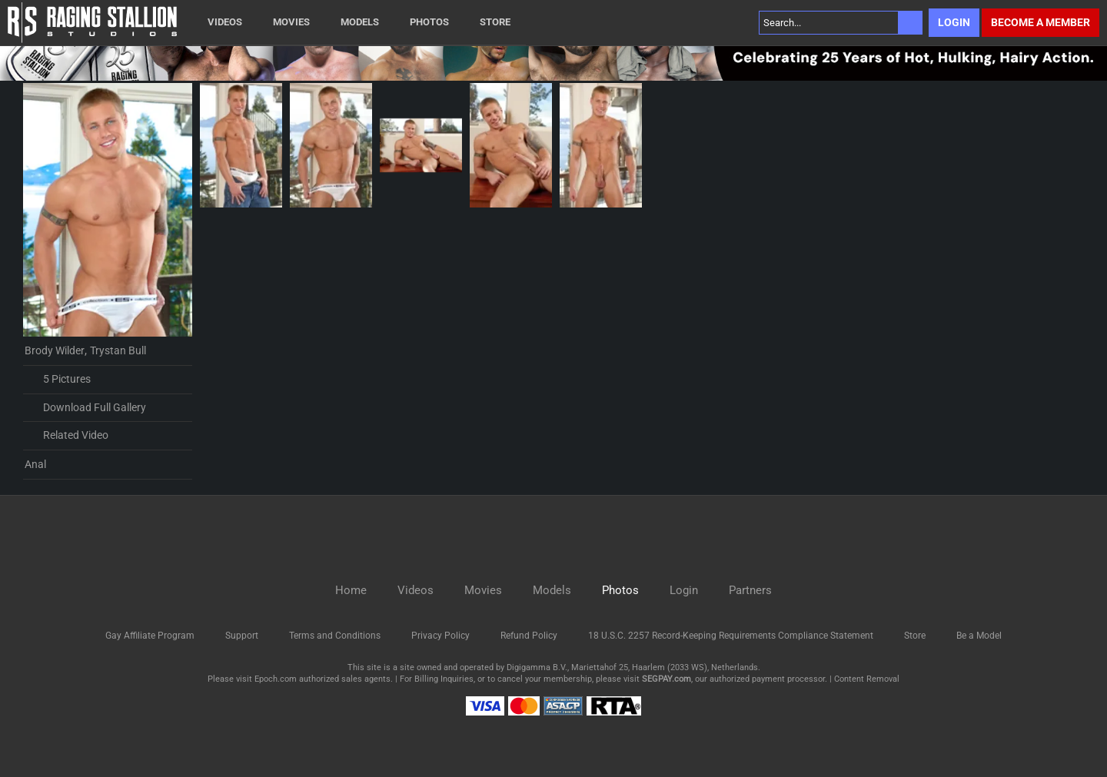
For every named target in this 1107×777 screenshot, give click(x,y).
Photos (429, 22)
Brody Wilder (55, 350)
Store (495, 22)
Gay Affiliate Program (149, 635)
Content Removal (866, 679)
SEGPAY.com (666, 679)
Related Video (66, 436)
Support (241, 635)
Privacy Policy (440, 635)
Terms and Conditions (335, 635)
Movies (291, 22)
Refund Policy (528, 635)
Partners (750, 590)
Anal (35, 464)
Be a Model (979, 635)
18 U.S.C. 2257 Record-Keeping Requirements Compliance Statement (730, 635)
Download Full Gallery (85, 407)
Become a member (1040, 22)
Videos (225, 22)
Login (954, 22)
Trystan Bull (118, 350)
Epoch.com (275, 679)
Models (360, 22)
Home (351, 590)
